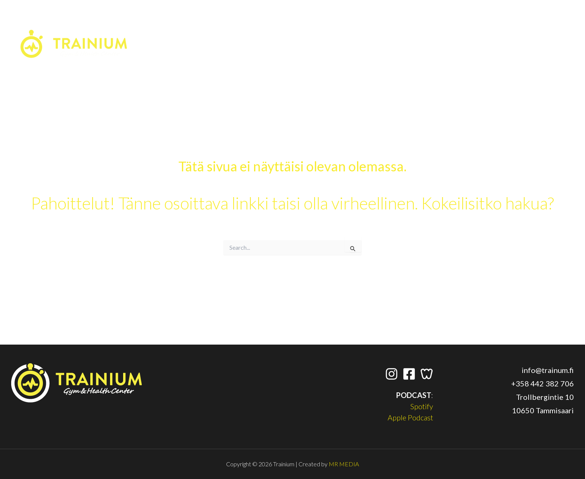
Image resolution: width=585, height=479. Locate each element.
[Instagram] (486, 22)
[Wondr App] (517, 22)
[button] (550, 24)
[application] (566, 22)
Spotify (421, 406)
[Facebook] (502, 22)
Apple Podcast (410, 417)
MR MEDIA (344, 463)
